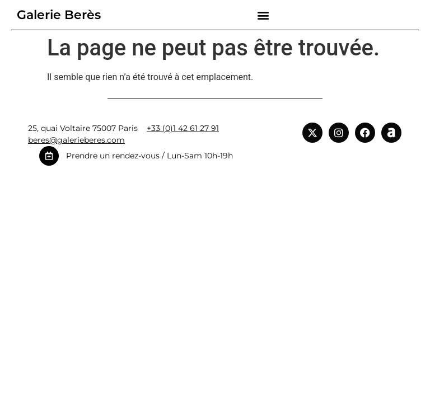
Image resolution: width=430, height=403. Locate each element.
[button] (263, 15)
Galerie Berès (59, 14)
